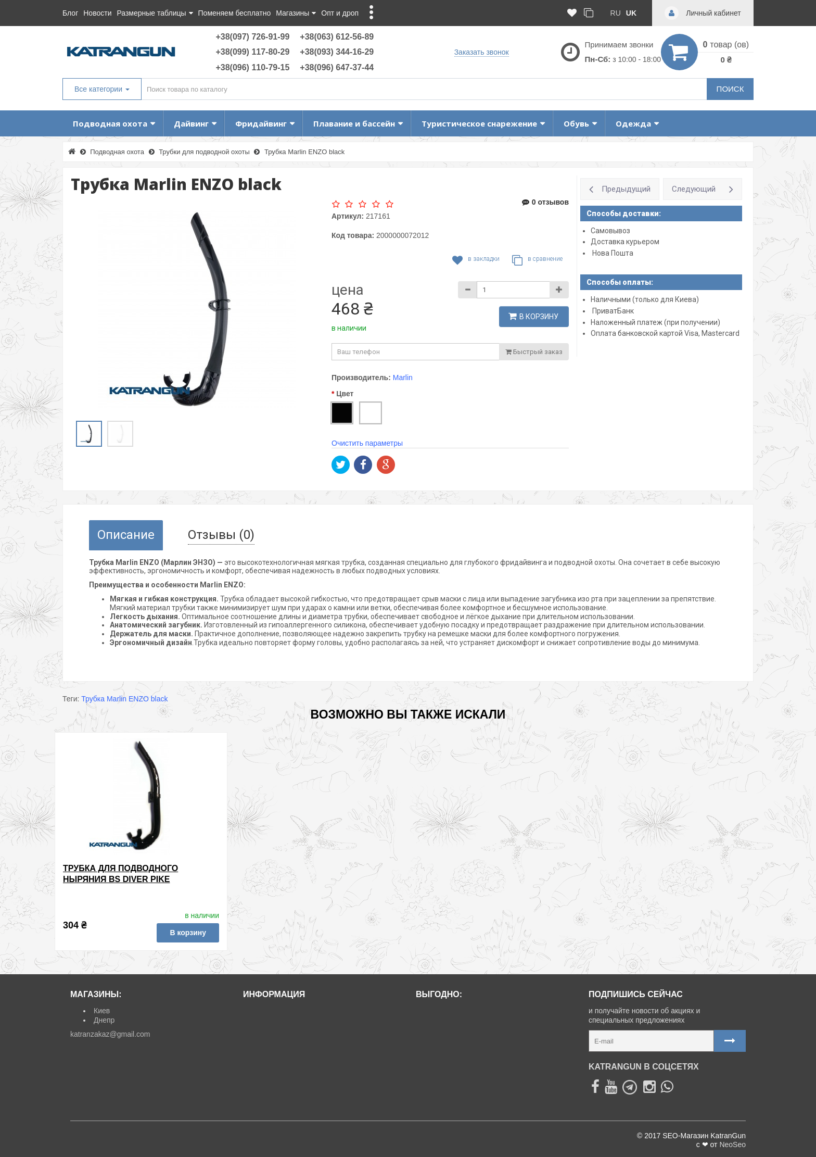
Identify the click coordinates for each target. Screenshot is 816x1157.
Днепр (104, 1020)
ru (615, 13)
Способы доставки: (623, 213)
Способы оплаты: (619, 282)
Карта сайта (267, 1046)
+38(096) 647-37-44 (337, 67)
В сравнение (537, 260)
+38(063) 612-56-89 (337, 36)
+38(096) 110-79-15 (252, 67)
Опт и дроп (340, 13)
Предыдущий (626, 189)
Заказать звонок (481, 52)
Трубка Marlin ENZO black (124, 699)
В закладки (476, 260)
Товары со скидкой (451, 1011)
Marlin (403, 377)
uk (631, 13)
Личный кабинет (274, 1034)
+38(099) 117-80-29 (252, 51)
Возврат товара (273, 1022)
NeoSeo (732, 1144)
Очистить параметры (367, 443)
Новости (97, 13)
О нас (256, 1057)
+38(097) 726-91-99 (252, 36)
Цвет (344, 393)
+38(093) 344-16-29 (337, 51)
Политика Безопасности (287, 1081)
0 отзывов (545, 202)
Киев (102, 1011)
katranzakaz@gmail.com (110, 1034)
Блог (70, 13)
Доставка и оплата (278, 1011)
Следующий (694, 189)
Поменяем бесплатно (234, 13)
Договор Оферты (276, 1069)
